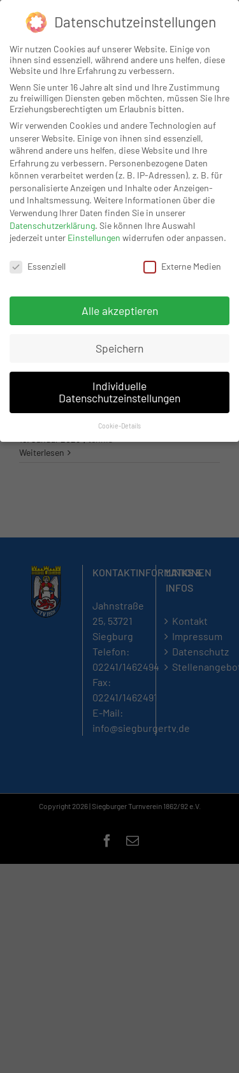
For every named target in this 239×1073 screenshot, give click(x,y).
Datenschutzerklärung (52, 224)
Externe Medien (182, 264)
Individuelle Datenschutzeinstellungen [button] (119, 390)
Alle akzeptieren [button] (120, 309)
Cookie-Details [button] (119, 424)
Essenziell (38, 264)
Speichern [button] (119, 347)
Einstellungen (94, 236)
